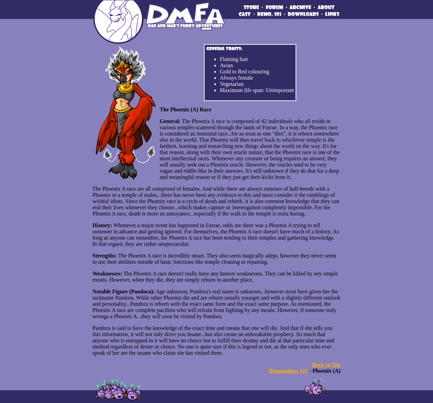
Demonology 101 (288, 371)
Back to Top (326, 364)
